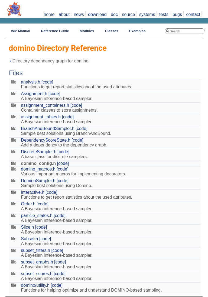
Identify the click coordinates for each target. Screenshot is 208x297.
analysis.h (30, 82)
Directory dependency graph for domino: (49, 61)
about (64, 14)
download (97, 14)
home (49, 14)
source (128, 14)
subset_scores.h (37, 273)
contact (193, 14)
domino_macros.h (38, 169)
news (79, 14)
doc (114, 14)
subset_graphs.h (37, 262)
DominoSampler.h (38, 180)
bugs (177, 14)
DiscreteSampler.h (38, 151)
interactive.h (32, 192)
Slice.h (27, 227)
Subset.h (29, 238)
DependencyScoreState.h (45, 140)
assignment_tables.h (41, 117)
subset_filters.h (35, 250)
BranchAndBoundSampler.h (47, 128)
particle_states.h (37, 215)
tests (163, 14)
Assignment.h (34, 93)
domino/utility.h (35, 285)
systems (147, 14)
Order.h (28, 204)
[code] (47, 82)
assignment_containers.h (45, 105)
